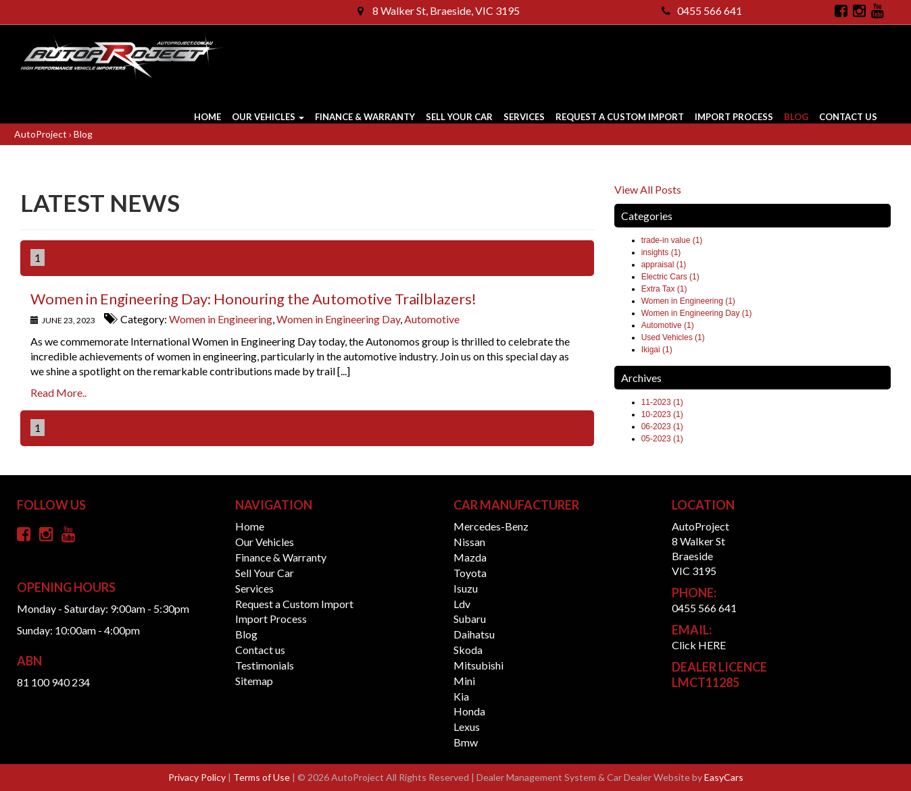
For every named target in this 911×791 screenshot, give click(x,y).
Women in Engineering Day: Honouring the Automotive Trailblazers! (253, 299)
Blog (796, 116)
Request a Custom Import (620, 116)
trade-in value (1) (672, 240)
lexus (466, 726)
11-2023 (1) (662, 402)
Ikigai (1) (656, 349)
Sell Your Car (459, 116)
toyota (470, 572)
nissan (469, 541)
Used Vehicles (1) (673, 337)
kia (461, 696)
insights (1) (661, 252)
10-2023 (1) (662, 414)
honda (469, 711)
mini (464, 680)
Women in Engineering (220, 318)
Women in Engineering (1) (688, 301)
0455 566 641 (702, 10)
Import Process (734, 116)
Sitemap (254, 680)
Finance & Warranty (365, 116)
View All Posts (647, 189)
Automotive (432, 318)
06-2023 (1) (662, 426)
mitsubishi (478, 665)
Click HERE (699, 644)
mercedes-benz (490, 526)
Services (524, 116)
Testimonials (264, 665)
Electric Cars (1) (670, 276)
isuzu (465, 588)
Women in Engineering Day (338, 318)
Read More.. (58, 392)
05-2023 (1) (662, 438)
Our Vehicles (268, 116)
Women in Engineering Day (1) (696, 313)
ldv (461, 603)
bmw (465, 742)
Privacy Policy (198, 777)
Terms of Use (262, 777)
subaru (469, 618)
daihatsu (474, 634)
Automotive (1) (667, 325)
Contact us (848, 116)
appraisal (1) (664, 264)
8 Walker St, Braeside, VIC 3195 (439, 10)
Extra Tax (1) (664, 289)
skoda (468, 649)
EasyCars (723, 777)
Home (207, 116)
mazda (470, 557)
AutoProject (41, 134)
